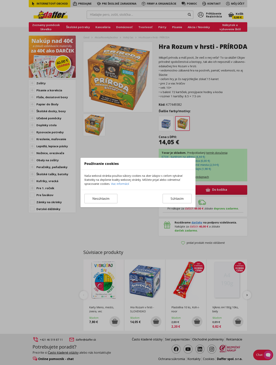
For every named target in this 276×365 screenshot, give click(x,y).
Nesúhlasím (100, 198)
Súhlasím (177, 198)
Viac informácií (120, 184)
